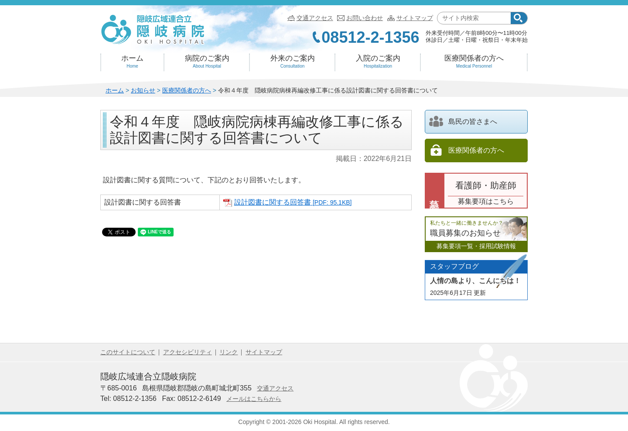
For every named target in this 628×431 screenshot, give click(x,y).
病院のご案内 (206, 61)
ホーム (132, 61)
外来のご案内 (292, 61)
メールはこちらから (253, 398)
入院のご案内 (377, 61)
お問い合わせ (364, 17)
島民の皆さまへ (463, 121)
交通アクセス (315, 17)
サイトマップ (414, 17)
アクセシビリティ (187, 352)
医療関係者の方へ (474, 61)
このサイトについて (127, 352)
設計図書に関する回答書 (293, 202)
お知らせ (143, 90)
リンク (228, 352)
